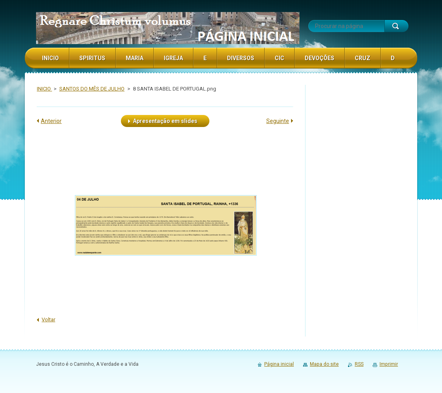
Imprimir (389, 364)
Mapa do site (324, 364)
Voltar (48, 319)
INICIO (44, 89)
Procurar (396, 26)
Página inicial (279, 364)
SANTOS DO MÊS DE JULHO (92, 89)
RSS (359, 364)
